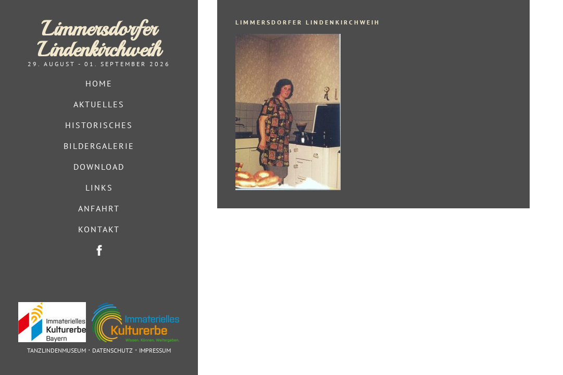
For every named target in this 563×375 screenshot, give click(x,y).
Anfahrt (99, 208)
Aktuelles (98, 104)
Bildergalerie (99, 146)
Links (99, 187)
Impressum (155, 350)
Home (98, 83)
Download (98, 166)
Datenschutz (112, 350)
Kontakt (99, 229)
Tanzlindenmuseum (56, 350)
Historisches (99, 125)
